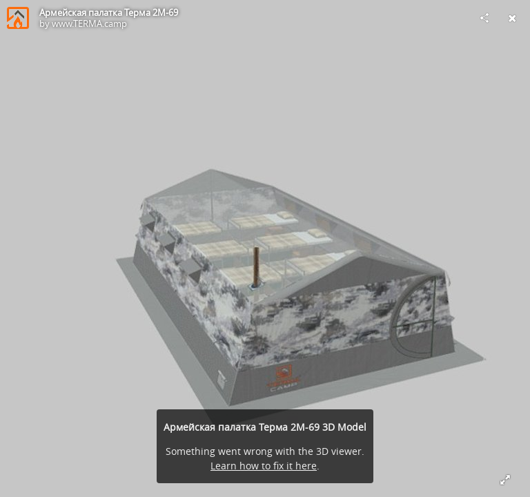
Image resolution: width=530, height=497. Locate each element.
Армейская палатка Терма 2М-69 (108, 12)
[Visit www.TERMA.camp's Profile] (18, 18)
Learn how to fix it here (263, 465)
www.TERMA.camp (89, 23)
